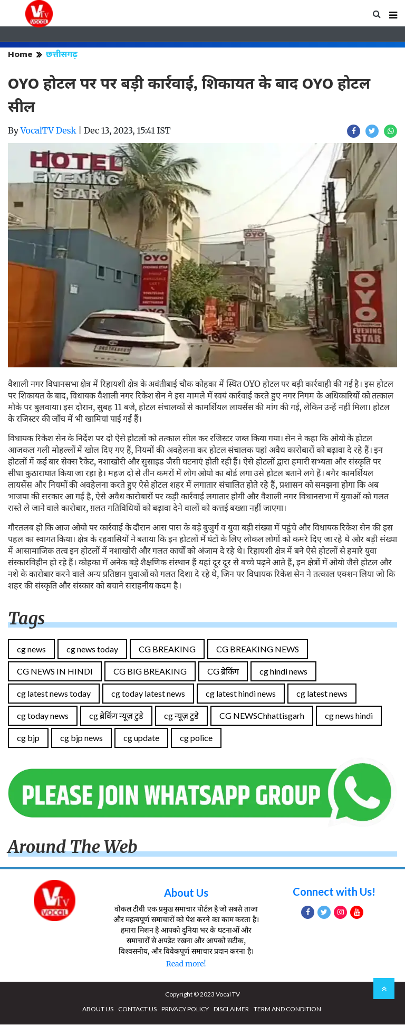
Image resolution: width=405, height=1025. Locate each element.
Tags (26, 619)
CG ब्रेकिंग (223, 672)
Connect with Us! (334, 892)
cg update (141, 739)
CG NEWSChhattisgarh (261, 716)
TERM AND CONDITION (287, 1009)
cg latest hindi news (241, 694)
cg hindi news (283, 672)
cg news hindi (349, 716)
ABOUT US (97, 1009)
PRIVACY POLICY (185, 1009)
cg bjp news (81, 739)
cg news (31, 650)
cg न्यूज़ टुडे (181, 716)
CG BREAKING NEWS (257, 650)
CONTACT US (137, 1009)
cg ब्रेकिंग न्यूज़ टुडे (116, 716)
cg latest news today (54, 694)
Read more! (186, 964)
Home (20, 55)
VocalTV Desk (48, 131)
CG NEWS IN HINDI (55, 672)
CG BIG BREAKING (150, 672)
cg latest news (322, 694)
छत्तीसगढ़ (62, 55)
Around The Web (73, 848)
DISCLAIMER (231, 1009)
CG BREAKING (167, 650)
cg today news (43, 716)
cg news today (92, 650)
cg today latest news (148, 694)
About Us (186, 893)
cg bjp (28, 739)
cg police (196, 739)
